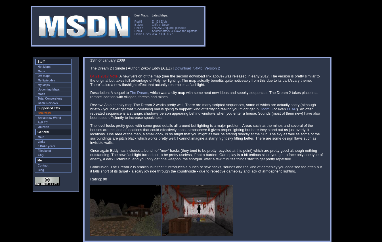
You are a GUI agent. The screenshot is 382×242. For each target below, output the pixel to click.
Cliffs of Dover (161, 24)
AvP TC (43, 122)
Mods (41, 94)
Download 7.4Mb (189, 68)
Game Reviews (48, 103)
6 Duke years (46, 146)
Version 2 (212, 68)
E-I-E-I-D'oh (159, 21)
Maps (41, 71)
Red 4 (138, 31)
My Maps (44, 85)
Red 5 (138, 21)
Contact (43, 165)
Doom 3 (266, 109)
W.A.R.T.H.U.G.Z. (163, 34)
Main (41, 137)
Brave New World (49, 117)
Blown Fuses (143, 34)
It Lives (139, 24)
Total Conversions (50, 98)
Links (41, 141)
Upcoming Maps (49, 89)
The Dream (139, 93)
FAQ (41, 155)
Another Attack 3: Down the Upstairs (175, 31)
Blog (41, 170)
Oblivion (43, 127)
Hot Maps (44, 66)
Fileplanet (44, 150)
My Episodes (46, 80)
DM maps (44, 75)
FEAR (292, 109)
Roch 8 (139, 28)
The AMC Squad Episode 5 (169, 28)
